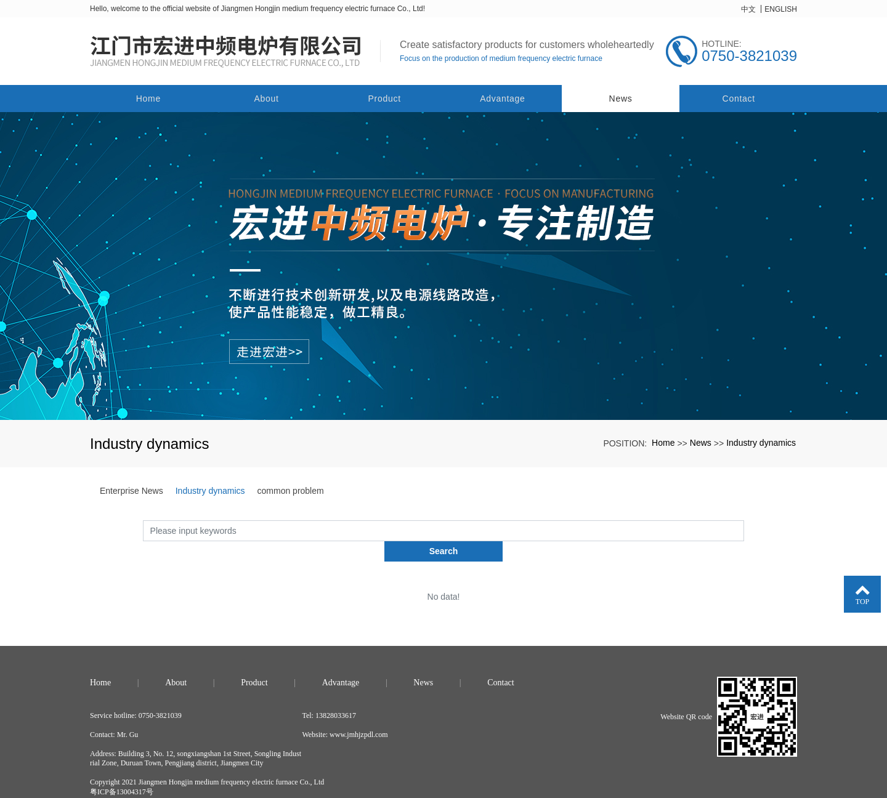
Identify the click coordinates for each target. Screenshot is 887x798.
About (266, 98)
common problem (290, 490)
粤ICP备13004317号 (121, 771)
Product (384, 98)
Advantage (502, 98)
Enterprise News (131, 490)
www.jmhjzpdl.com (359, 713)
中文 (748, 9)
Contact (739, 98)
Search (744, 529)
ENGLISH (780, 9)
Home (148, 98)
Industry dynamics (761, 442)
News (621, 98)
